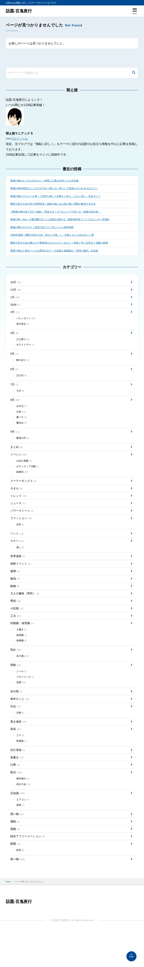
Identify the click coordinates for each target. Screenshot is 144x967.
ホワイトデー (26, 351)
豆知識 (18, 826)
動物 (15, 606)
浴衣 (20, 541)
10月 (16, 285)
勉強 (15, 598)
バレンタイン (26, 323)
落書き (17, 788)
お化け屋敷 (24, 474)
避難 (15, 864)
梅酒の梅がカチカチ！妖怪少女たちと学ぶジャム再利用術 (44, 229)
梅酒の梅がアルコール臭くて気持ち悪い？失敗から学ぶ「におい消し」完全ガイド (58, 196)
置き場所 (18, 750)
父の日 (22, 384)
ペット (17, 551)
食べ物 (18, 896)
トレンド (18, 511)
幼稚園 (22, 664)
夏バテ (22, 428)
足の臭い (23, 681)
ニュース (18, 519)
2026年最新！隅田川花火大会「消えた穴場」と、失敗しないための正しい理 (55, 237)
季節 (15, 622)
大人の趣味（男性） (25, 614)
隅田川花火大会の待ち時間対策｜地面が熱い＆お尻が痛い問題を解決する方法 (56, 204)
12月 (16, 293)
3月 (14, 339)
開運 (15, 879)
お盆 (21, 422)
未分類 (16, 718)
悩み (15, 674)
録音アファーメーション (28, 871)
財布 (20, 886)
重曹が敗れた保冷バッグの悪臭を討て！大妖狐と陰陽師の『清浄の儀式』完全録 (57, 252)
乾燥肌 (22, 770)
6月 (14, 377)
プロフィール (20, 138)
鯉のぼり (23, 367)
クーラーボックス (24, 495)
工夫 (15, 638)
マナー (17, 559)
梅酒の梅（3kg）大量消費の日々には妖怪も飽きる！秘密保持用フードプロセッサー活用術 (63, 220)
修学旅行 (23, 810)
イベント (18, 467)
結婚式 (22, 486)
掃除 (15, 690)
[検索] (133, 72)
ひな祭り (23, 345)
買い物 (17, 848)
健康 (15, 591)
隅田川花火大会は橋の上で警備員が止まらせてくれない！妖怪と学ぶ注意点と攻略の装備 (62, 245)
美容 (15, 758)
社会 (15, 734)
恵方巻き (23, 329)
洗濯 (21, 709)
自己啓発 (18, 780)
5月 (14, 361)
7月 (14, 393)
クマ (20, 765)
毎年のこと (20, 726)
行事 (15, 796)
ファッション (21, 535)
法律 (20, 740)
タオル (16, 503)
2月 (15, 317)
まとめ (16, 459)
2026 (15, 309)
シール (22, 697)
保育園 (22, 659)
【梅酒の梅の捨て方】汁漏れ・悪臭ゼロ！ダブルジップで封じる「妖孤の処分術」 (58, 212)
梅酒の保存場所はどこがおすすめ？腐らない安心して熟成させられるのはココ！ (57, 188)
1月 (15, 301)
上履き (22, 653)
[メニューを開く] (134, 11)
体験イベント (21, 583)
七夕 (20, 400)
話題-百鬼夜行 (19, 11)
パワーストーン (22, 527)
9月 (15, 443)
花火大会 (24, 816)
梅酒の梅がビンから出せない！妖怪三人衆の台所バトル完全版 (47, 180)
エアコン (23, 832)
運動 (15, 856)
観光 (16, 804)
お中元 (22, 416)
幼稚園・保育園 (22, 646)
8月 (15, 409)
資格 (20, 838)
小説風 (17, 630)
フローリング (26, 703)
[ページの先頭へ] (131, 956)
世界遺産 (18, 575)
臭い (20, 565)
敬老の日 (23, 450)
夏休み (22, 434)
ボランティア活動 (28, 480)
